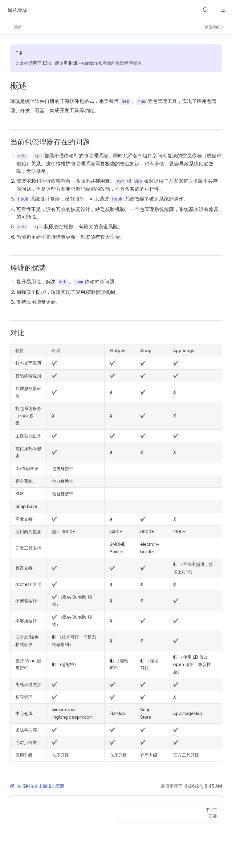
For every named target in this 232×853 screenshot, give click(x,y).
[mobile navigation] (222, 10)
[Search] (205, 10)
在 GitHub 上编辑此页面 (37, 786)
